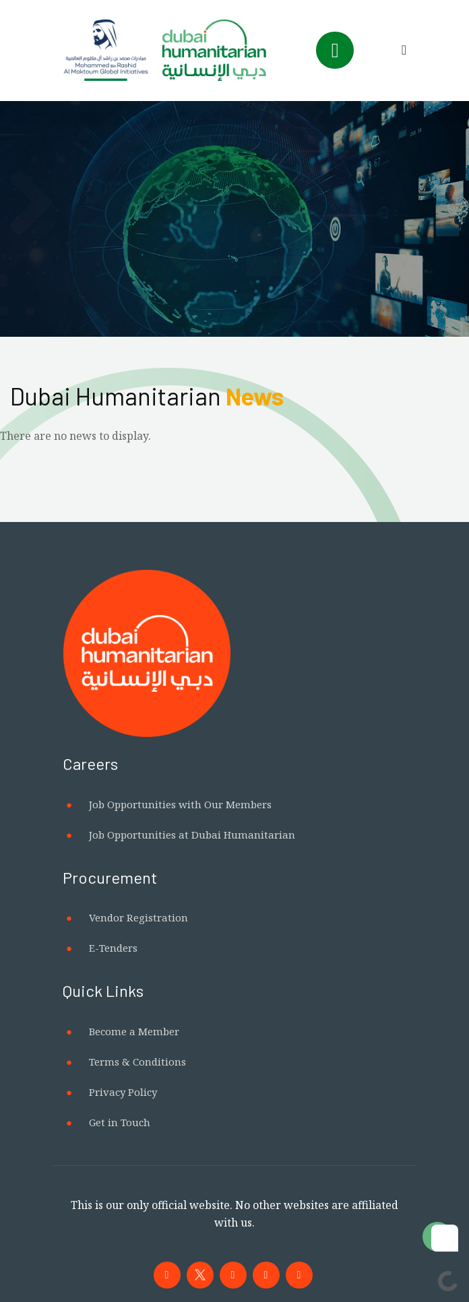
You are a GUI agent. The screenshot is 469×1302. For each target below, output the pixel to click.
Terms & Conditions (137, 1061)
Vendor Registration (138, 917)
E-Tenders (113, 947)
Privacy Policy (123, 1092)
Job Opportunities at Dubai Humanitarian (192, 834)
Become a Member (134, 1031)
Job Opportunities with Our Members (180, 804)
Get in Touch (119, 1122)
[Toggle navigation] (335, 50)
